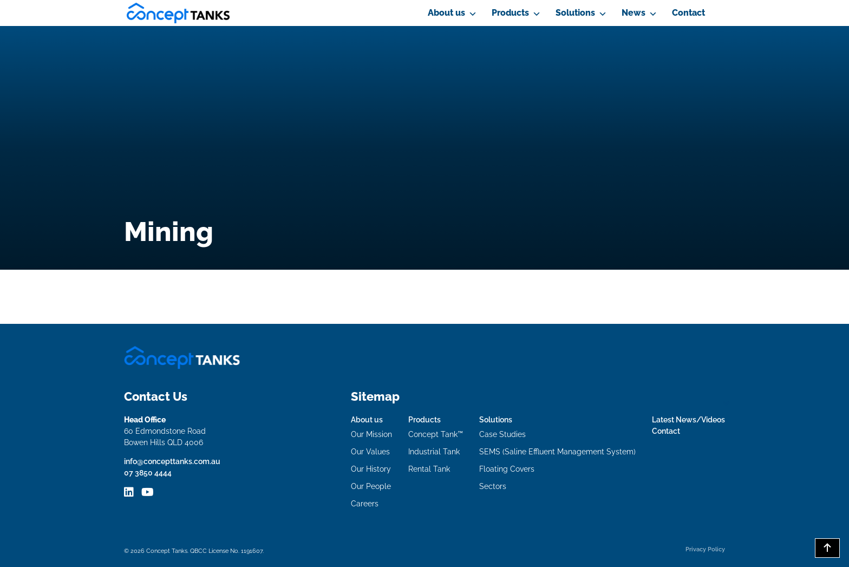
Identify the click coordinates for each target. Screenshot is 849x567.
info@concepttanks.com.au (172, 461)
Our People (371, 486)
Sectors (492, 486)
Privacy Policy (705, 549)
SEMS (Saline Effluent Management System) (557, 451)
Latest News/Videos (688, 419)
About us (446, 13)
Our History (371, 469)
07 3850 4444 (148, 472)
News (633, 13)
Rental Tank (429, 469)
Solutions (575, 13)
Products (510, 13)
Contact (688, 13)
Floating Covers (506, 469)
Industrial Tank (434, 451)
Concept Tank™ (435, 434)
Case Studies (502, 434)
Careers (364, 503)
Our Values (370, 451)
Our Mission (371, 434)
